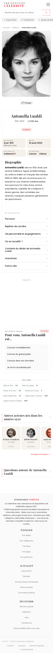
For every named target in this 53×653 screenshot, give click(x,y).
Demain (26, 576)
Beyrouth (7, 145)
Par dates (26, 535)
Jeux (26, 617)
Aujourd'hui (10, 20)
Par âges (26, 551)
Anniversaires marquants (26, 582)
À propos (22, 646)
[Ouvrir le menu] (48, 4)
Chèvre (42, 153)
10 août (33, 143)
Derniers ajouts (26, 606)
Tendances (27, 20)
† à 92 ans (33, 121)
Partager (27, 103)
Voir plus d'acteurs (41, 454)
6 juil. (6, 143)
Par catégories (26, 541)
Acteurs (16, 27)
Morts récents (26, 587)
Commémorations (26, 592)
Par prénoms (26, 557)
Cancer (33, 153)
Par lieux (26, 546)
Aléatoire (26, 612)
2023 (22, 121)
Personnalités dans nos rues (27, 628)
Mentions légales (37, 646)
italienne (8, 153)
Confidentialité (26, 650)
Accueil (6, 27)
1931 (16, 121)
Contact (10, 646)
